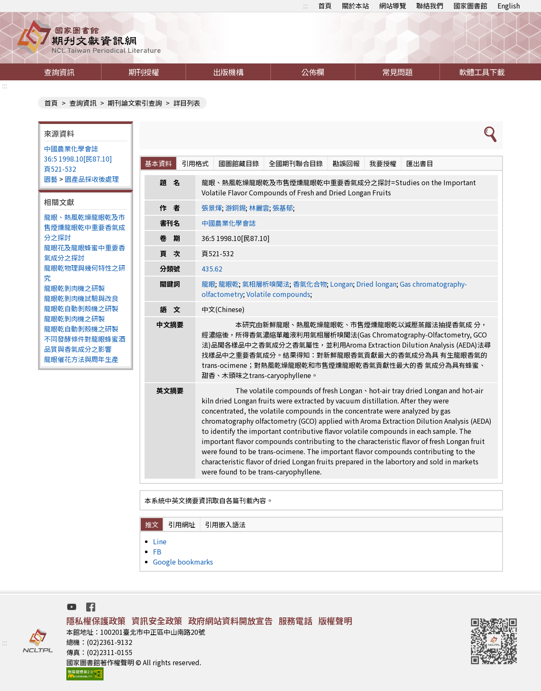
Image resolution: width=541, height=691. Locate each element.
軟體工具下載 (482, 71)
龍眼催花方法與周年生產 (81, 359)
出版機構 (228, 71)
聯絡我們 (429, 5)
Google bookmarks (183, 562)
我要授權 (382, 163)
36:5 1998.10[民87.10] (78, 159)
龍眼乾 (229, 284)
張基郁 (283, 208)
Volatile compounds (278, 294)
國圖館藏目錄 (239, 163)
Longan (341, 284)
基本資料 (158, 163)
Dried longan (376, 284)
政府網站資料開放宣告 (230, 620)
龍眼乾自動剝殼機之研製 (81, 308)
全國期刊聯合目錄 (296, 163)
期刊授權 (143, 71)
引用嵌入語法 (225, 524)
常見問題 (397, 71)
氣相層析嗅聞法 (266, 284)
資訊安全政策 (156, 620)
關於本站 (355, 5)
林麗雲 (259, 208)
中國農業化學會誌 (71, 148)
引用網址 (181, 524)
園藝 (50, 179)
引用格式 (195, 163)
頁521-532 (60, 169)
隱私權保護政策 (96, 620)
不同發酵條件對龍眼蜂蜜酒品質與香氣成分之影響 (84, 344)
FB (157, 551)
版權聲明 (335, 620)
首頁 (325, 5)
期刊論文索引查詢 (135, 103)
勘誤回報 (346, 163)
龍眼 (208, 284)
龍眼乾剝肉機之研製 (74, 288)
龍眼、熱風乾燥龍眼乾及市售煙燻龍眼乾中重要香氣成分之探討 (84, 227)
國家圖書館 (470, 5)
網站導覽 (392, 5)
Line (160, 541)
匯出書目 (419, 163)
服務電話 (295, 620)
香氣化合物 (310, 284)
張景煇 (212, 208)
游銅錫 (235, 208)
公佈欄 (312, 71)
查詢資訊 (59, 71)
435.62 (212, 268)
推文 (151, 524)
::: (305, 5)
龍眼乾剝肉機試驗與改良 (81, 298)
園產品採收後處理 (92, 179)
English (508, 5)
